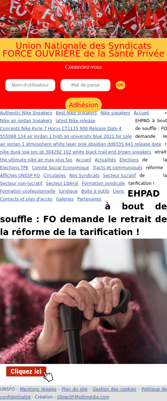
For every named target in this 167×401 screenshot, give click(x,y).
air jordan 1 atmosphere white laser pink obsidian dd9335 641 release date (80, 144)
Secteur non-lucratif (21, 183)
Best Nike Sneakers (76, 112)
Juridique (68, 191)
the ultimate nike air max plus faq (36, 159)
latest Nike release (75, 120)
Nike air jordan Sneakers (26, 120)
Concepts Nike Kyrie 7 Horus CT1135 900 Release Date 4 (60, 128)
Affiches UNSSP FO (20, 175)
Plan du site (75, 389)
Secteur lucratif (119, 175)
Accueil (83, 159)
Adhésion (83, 105)
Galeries (64, 199)
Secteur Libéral (62, 183)
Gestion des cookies (114, 389)
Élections (129, 159)
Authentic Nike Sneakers (26, 112)
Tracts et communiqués (117, 167)
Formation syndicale (103, 183)
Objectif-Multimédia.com (83, 397)
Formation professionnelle (27, 191)
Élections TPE (14, 167)
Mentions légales (38, 389)
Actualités (105, 159)
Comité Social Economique (60, 167)
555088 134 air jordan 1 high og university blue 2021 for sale (66, 136)
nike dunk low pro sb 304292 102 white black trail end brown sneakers (75, 152)
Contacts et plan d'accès (26, 199)
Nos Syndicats (84, 175)
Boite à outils (95, 191)
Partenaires (89, 199)
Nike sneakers (115, 112)
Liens (118, 191)
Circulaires (54, 175)
